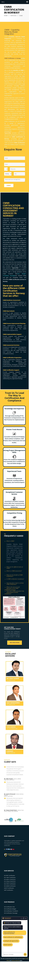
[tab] (14, 541)
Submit (9, 185)
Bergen (24, 273)
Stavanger (12, 275)
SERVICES (13, 15)
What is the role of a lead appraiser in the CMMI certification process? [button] (12, 587)
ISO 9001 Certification (9, 875)
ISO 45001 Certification (10, 879)
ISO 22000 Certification (10, 882)
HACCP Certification (9, 888)
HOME (6, 15)
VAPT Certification (8, 890)
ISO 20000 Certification (10, 886)
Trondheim (6, 275)
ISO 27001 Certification (10, 884)
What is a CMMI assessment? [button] (13, 571)
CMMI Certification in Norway (12, 58)
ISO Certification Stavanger (11, 913)
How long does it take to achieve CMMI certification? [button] (14, 583)
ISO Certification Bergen (10, 909)
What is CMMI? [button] (9, 541)
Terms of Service (15, 960)
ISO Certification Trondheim (11, 911)
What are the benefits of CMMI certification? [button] (13, 575)
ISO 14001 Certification (10, 877)
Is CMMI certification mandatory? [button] (14, 579)
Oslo (18, 273)
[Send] (25, 954)
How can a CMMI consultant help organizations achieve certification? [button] (14, 591)
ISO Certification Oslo (9, 907)
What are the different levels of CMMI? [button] (13, 567)
